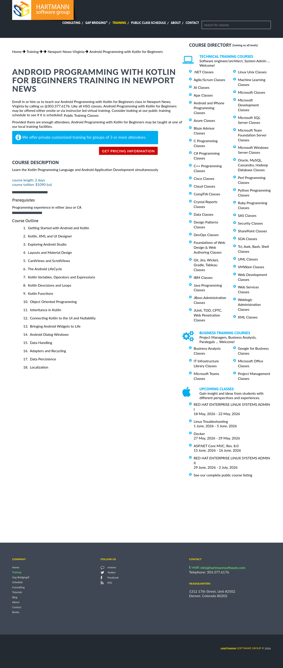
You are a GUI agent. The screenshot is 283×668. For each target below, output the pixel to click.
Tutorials (17, 592)
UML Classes (248, 259)
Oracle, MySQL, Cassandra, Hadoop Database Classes (253, 165)
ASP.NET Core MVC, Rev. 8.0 (216, 446)
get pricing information (128, 151)
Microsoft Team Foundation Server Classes (252, 135)
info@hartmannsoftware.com (223, 567)
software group (241, 648)
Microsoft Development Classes (248, 105)
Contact (192, 23)
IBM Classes (203, 277)
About (176, 23)
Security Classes (250, 223)
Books (15, 612)
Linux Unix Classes (252, 72)
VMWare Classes (251, 267)
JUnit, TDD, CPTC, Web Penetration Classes (208, 315)
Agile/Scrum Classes (209, 80)
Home (17, 51)
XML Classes (248, 317)
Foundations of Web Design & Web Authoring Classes (209, 247)
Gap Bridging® (20, 577)
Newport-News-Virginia (66, 51)
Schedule (17, 582)
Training (119, 23)
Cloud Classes (204, 186)
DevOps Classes (206, 235)
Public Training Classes (81, 115)
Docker (199, 433)
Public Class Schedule (148, 23)
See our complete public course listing (223, 475)
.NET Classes (204, 72)
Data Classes (203, 214)
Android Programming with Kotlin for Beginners (126, 51)
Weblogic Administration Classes (249, 304)
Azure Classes (204, 120)
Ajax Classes (203, 95)
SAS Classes (247, 215)
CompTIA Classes (207, 194)
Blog (14, 597)
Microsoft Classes (251, 92)
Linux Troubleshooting (211, 421)
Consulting (71, 23)
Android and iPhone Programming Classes (209, 108)
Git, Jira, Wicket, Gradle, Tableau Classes (206, 265)
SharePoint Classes (252, 231)
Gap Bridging (96, 23)
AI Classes (201, 87)
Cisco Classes (204, 178)
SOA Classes (247, 239)
